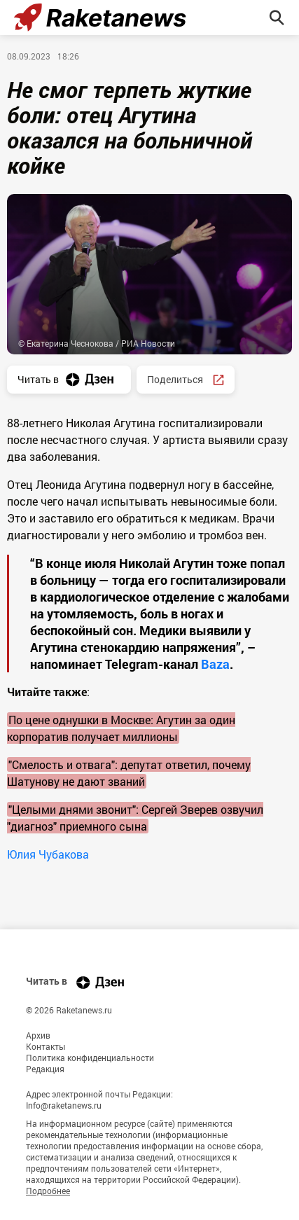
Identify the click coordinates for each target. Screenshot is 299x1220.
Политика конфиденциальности (90, 1057)
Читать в (69, 379)
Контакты (45, 1046)
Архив (38, 1035)
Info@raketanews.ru (64, 1105)
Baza (215, 664)
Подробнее (48, 1190)
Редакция (45, 1068)
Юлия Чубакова (48, 854)
